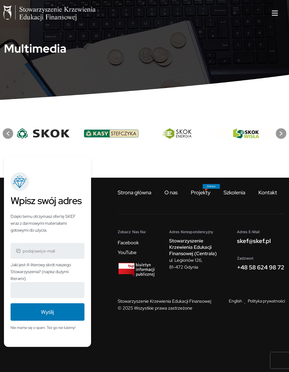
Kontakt (267, 192)
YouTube (127, 252)
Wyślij (47, 312)
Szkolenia (234, 192)
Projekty (200, 192)
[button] (8, 133)
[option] (44, 133)
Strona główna (134, 192)
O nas (171, 192)
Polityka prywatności (266, 301)
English (235, 301)
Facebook (128, 243)
